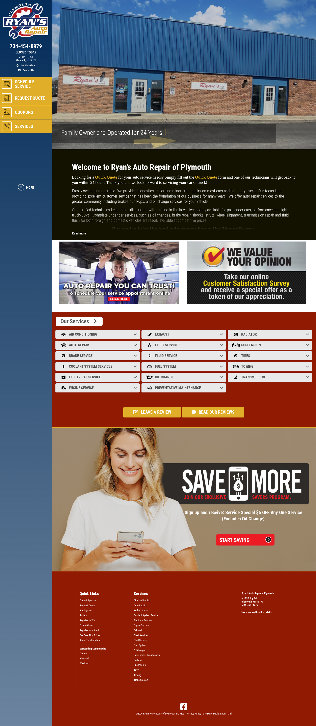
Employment (86, 610)
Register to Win (87, 620)
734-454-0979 (250, 604)
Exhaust (184, 334)
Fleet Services (184, 345)
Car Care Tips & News (91, 635)
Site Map (207, 713)
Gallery (83, 615)
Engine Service (98, 388)
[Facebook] (184, 706)
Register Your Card (89, 630)
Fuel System (184, 366)
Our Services (79, 321)
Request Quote (87, 605)
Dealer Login (219, 713)
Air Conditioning (98, 334)
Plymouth (84, 658)
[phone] (25, 47)
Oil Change (184, 377)
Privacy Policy (194, 713)
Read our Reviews (213, 412)
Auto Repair (98, 345)
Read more (79, 233)
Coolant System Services (98, 366)
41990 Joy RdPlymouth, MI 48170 (252, 600)
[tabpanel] (120, 273)
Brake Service (98, 356)
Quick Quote (106, 177)
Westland (84, 663)
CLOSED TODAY (26, 52)
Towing (270, 366)
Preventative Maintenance (184, 388)
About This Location (90, 640)
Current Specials (88, 600)
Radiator (270, 334)
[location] (25, 61)
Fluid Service (184, 356)
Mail (230, 713)
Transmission (270, 377)
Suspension (270, 345)
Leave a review (152, 412)
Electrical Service (98, 377)
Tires (270, 356)
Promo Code (86, 625)
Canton (83, 653)
